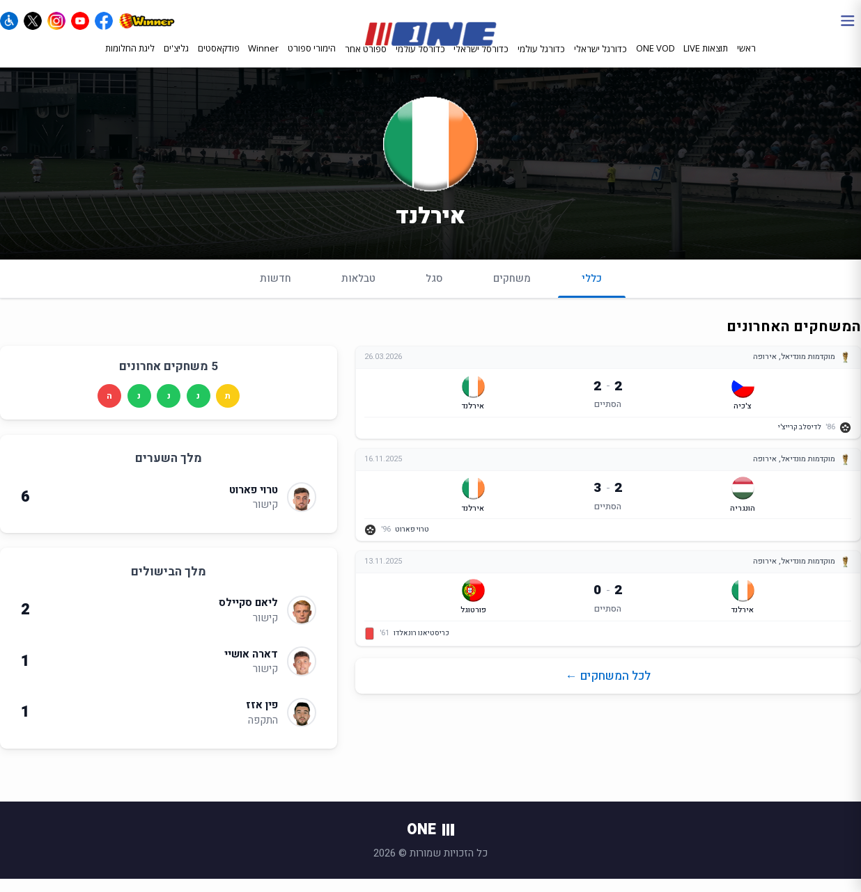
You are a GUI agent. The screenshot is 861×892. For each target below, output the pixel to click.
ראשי (746, 60)
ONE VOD (655, 60)
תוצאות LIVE (705, 60)
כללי (592, 297)
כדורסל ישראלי (481, 61)
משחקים (512, 291)
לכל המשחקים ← (608, 689)
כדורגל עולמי (541, 61)
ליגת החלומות (130, 60)
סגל (434, 291)
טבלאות (358, 291)
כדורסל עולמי (420, 61)
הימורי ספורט (312, 60)
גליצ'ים (176, 60)
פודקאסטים (219, 60)
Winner (263, 60)
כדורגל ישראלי (600, 61)
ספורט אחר (366, 61)
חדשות (275, 291)
